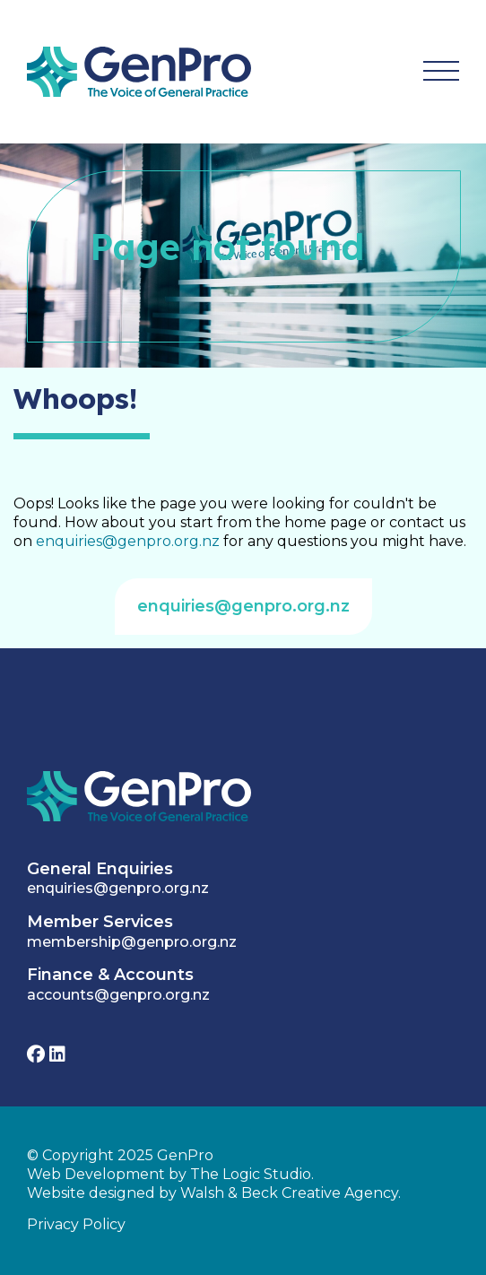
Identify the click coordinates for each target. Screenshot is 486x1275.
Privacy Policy (76, 1224)
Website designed (91, 1192)
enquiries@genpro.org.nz (128, 541)
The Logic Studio (250, 1174)
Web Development (96, 1174)
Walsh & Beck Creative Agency (289, 1192)
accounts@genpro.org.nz (118, 994)
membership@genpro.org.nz (132, 941)
